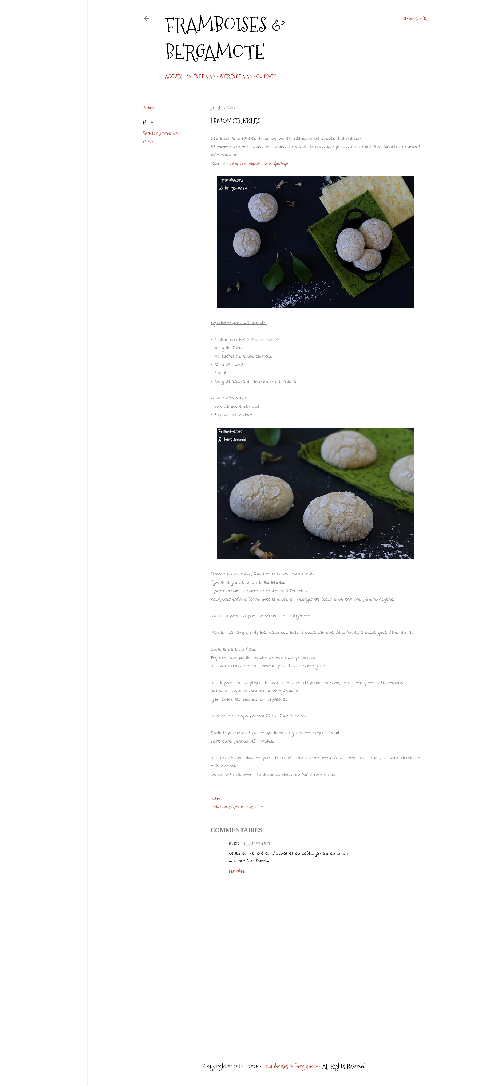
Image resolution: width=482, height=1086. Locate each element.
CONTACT (266, 76)
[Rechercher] (414, 18)
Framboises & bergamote (225, 38)
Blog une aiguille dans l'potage (258, 163)
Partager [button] (149, 107)
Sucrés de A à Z (236, 76)
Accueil (174, 76)
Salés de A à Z (201, 76)
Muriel (234, 843)
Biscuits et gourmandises (162, 133)
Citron (148, 142)
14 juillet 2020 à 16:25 (256, 843)
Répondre (237, 871)
